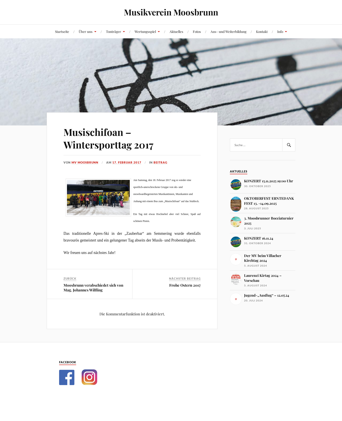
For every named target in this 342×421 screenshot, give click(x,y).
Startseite (62, 31)
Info (280, 31)
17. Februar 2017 (126, 162)
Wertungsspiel (145, 31)
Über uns (85, 31)
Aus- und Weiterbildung (228, 31)
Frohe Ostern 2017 (185, 285)
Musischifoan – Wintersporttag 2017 (108, 138)
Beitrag (160, 162)
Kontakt (262, 31)
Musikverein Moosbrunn (171, 12)
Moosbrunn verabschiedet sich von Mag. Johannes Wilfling (93, 287)
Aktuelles (176, 31)
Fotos (197, 31)
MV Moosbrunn (85, 162)
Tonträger (113, 31)
